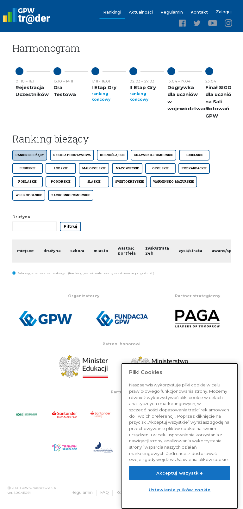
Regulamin (172, 11)
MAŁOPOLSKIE (94, 168)
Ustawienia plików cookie (180, 489)
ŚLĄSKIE (94, 181)
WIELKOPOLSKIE (29, 195)
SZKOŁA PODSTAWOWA (72, 154)
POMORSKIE (61, 181)
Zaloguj (224, 11)
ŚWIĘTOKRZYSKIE (129, 181)
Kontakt (200, 11)
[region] (179, 436)
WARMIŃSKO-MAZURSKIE (173, 181)
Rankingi (113, 11)
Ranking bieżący (30, 154)
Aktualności (141, 11)
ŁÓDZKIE (61, 168)
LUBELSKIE (194, 154)
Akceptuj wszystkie (179, 473)
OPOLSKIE (160, 168)
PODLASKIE (27, 181)
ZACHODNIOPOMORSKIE (70, 195)
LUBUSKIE (27, 168)
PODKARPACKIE (194, 168)
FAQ (109, 492)
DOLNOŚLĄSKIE (112, 154)
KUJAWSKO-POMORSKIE (153, 154)
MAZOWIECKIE (127, 168)
